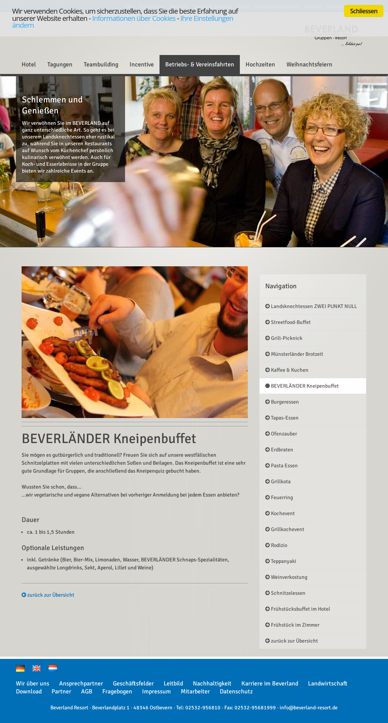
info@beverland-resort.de (309, 707)
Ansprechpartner (81, 683)
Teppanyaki (280, 561)
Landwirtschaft (327, 683)
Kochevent (280, 513)
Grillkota (278, 481)
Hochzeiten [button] (260, 64)
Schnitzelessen (285, 593)
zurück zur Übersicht (48, 595)
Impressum (156, 691)
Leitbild (173, 683)
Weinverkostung (286, 577)
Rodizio (276, 545)
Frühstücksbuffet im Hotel (297, 609)
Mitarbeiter (195, 691)
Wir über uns (32, 683)
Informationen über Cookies (133, 18)
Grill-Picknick (283, 338)
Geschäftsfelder (133, 683)
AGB (86, 691)
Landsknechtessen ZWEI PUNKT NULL (311, 306)
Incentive (142, 64)
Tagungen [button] (59, 64)
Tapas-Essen (282, 418)
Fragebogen (117, 691)
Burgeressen (282, 402)
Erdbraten (279, 449)
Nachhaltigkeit (212, 683)
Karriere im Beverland (269, 683)
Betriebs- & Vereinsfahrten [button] (199, 64)
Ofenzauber (281, 434)
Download (29, 691)
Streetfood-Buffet (288, 322)
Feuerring (279, 497)
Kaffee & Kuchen (286, 370)
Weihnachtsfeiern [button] (309, 64)
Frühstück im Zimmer (292, 625)
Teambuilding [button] (101, 64)
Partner (61, 691)
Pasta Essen (281, 465)
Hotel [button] (29, 64)
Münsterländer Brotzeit (294, 354)
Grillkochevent (284, 529)
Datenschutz (236, 691)
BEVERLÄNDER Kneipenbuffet (302, 386)
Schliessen (363, 11)
